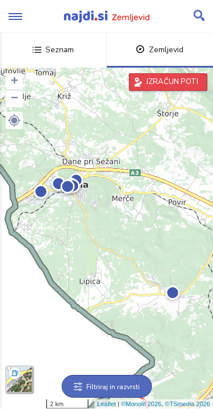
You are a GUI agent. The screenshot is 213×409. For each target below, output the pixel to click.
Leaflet (106, 403)
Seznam (53, 49)
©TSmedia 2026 (187, 403)
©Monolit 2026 (141, 403)
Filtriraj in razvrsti (106, 386)
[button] (14, 120)
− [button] (14, 98)
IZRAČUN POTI (172, 82)
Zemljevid (159, 49)
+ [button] (14, 81)
